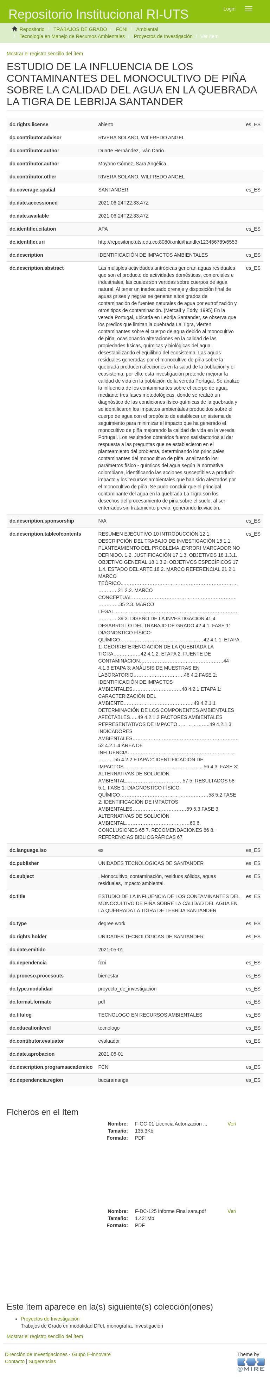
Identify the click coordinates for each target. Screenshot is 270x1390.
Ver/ (231, 1124)
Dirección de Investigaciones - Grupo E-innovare (58, 1354)
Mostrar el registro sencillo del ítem (45, 53)
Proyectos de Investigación (163, 36)
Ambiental (147, 29)
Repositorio (32, 29)
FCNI (122, 29)
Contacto (15, 1361)
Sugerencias (42, 1361)
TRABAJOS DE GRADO (80, 29)
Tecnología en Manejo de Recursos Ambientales (72, 36)
